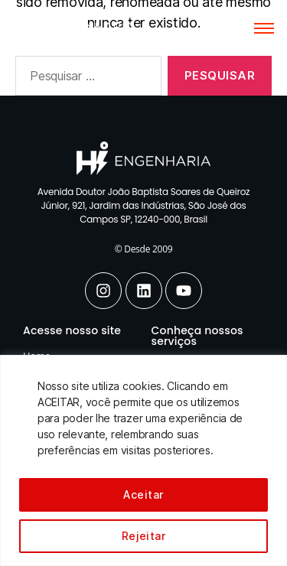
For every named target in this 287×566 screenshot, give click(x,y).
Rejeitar (144, 535)
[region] (143, 460)
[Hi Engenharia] (75, 24)
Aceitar (143, 494)
